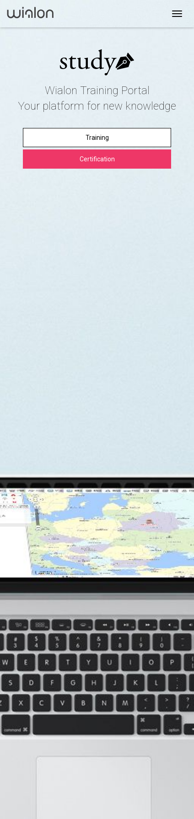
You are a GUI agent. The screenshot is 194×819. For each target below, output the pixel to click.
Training (97, 137)
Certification (97, 159)
